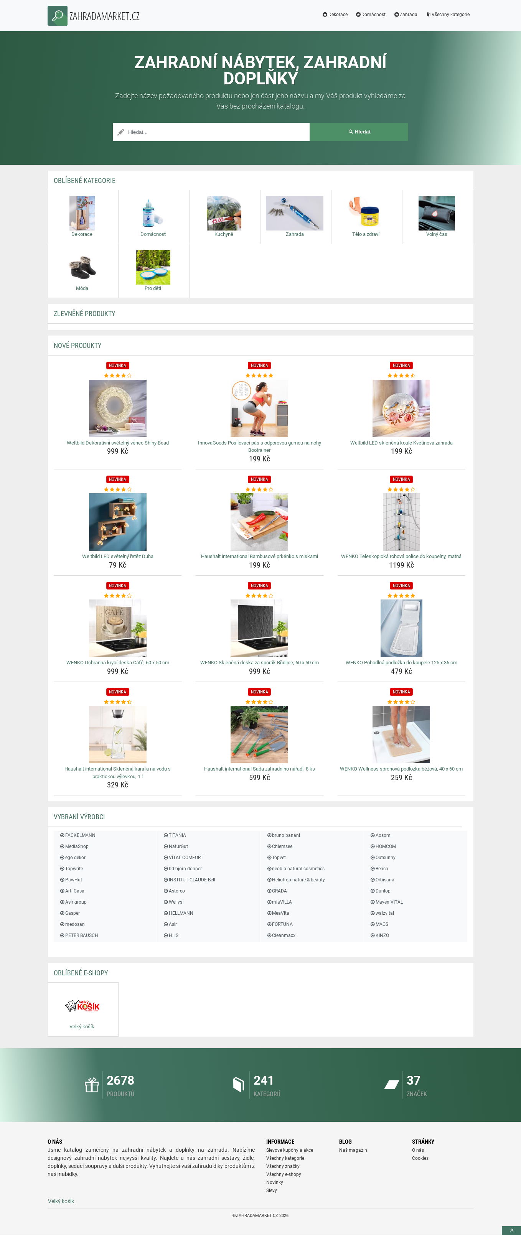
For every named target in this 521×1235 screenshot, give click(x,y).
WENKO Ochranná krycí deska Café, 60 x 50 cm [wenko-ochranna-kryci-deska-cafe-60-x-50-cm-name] (117, 662)
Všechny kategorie (447, 14)
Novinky (274, 1182)
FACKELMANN (77, 835)
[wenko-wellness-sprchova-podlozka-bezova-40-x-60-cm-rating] (401, 702)
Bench (379, 868)
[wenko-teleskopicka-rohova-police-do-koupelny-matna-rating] (401, 490)
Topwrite (71, 868)
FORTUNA (279, 924)
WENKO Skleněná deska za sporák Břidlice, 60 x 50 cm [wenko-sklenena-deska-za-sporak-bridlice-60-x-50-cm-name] (259, 662)
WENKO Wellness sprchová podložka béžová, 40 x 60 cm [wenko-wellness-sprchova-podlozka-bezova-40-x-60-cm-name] (401, 769)
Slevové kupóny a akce (289, 1150)
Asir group (73, 902)
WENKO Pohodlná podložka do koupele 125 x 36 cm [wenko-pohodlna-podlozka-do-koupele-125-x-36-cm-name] (401, 662)
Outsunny (383, 857)
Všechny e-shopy (283, 1174)
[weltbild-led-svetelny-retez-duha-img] (118, 522)
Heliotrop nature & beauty (295, 880)
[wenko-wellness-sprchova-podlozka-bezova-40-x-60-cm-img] (401, 734)
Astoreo (174, 891)
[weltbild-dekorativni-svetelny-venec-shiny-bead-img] (118, 408)
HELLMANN (178, 913)
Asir (169, 924)
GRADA (276, 891)
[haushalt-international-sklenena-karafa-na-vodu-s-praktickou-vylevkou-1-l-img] (118, 734)
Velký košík (61, 1201)
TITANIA (174, 835)
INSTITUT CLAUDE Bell (189, 880)
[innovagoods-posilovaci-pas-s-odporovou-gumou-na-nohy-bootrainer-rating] (259, 376)
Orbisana (382, 880)
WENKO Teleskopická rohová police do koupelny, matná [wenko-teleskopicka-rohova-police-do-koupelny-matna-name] (401, 556)
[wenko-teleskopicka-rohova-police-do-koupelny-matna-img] (401, 522)
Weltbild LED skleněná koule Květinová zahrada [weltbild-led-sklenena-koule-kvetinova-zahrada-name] (401, 443)
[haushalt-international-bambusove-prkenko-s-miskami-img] (259, 522)
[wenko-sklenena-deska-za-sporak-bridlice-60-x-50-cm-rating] (259, 596)
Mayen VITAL (386, 902)
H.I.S (170, 935)
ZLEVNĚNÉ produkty (84, 314)
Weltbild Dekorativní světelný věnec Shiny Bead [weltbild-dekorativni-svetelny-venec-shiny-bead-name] (118, 443)
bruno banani (283, 835)
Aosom (380, 835)
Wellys (172, 902)
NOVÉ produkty (77, 345)
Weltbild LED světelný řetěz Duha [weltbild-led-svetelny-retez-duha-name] (117, 556)
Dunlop (380, 891)
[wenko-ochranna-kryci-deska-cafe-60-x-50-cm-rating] (118, 596)
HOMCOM (383, 846)
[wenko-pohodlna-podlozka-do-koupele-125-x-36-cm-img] (401, 628)
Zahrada (405, 14)
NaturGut (175, 846)
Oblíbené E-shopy (81, 973)
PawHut (70, 880)
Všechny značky (283, 1166)
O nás (418, 1150)
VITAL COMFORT (183, 857)
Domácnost (370, 14)
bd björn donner (182, 868)
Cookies (420, 1158)
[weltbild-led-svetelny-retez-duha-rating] (118, 490)
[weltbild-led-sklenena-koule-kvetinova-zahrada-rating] (401, 376)
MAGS (379, 924)
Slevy (271, 1190)
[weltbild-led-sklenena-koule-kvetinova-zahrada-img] (401, 408)
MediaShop (74, 846)
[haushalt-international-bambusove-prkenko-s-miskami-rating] (259, 490)
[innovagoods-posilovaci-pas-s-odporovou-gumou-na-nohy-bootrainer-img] (259, 408)
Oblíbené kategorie (84, 180)
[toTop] (511, 1230)
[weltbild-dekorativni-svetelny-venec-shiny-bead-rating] (118, 376)
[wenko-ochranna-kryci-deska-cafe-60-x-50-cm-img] (118, 628)
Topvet (276, 857)
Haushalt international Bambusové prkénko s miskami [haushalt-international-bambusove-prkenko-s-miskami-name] (259, 556)
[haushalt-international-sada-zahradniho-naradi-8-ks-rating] (259, 702)
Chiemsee (279, 846)
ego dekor (72, 857)
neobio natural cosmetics (295, 868)
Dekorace (335, 14)
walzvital (382, 913)
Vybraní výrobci (79, 817)
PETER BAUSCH (78, 935)
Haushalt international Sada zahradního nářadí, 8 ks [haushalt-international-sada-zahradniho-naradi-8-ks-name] (259, 769)
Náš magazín (353, 1150)
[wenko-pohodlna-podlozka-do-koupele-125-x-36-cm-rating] (401, 596)
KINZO (379, 935)
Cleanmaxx (280, 935)
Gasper (69, 913)
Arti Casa (71, 891)
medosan (72, 924)
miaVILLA (279, 902)
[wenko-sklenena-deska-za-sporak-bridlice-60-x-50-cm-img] (259, 628)
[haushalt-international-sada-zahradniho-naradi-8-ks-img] (259, 734)
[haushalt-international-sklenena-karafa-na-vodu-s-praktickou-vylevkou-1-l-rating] (118, 702)
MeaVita (277, 913)
